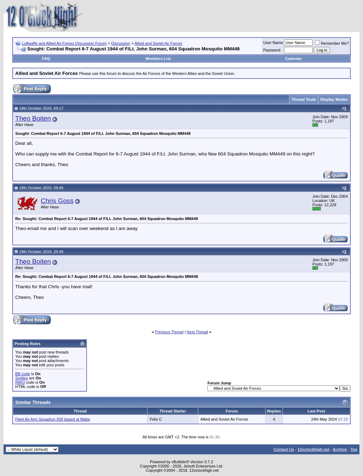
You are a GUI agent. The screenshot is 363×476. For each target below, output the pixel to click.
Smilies (21, 378)
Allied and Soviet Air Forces (159, 43)
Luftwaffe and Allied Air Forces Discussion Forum (64, 43)
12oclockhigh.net (313, 449)
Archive (340, 449)
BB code (22, 374)
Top (354, 449)
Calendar (293, 58)
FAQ (46, 58)
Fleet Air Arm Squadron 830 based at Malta (52, 419)
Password (271, 50)
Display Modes (334, 99)
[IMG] (20, 382)
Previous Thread (169, 332)
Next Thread (197, 332)
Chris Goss (57, 200)
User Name (273, 42)
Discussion (120, 43)
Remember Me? (332, 43)
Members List (158, 58)
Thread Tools (304, 99)
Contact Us (283, 449)
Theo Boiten (33, 118)
